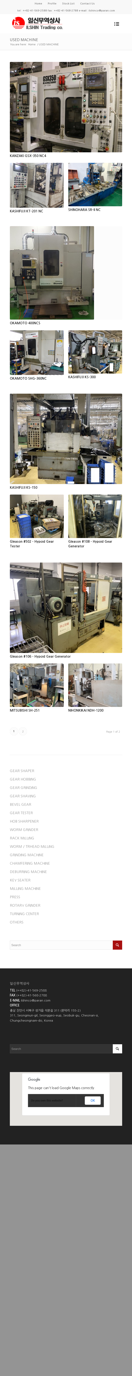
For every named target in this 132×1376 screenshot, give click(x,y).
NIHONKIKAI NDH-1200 (85, 710)
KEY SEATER (20, 880)
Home (38, 3)
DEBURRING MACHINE (28, 871)
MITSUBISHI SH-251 (25, 710)
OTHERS (16, 922)
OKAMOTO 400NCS (25, 323)
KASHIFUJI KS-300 (82, 377)
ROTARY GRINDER (25, 905)
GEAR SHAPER (22, 771)
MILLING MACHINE (25, 888)
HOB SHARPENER (24, 821)
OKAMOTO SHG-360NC (28, 378)
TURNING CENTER (24, 914)
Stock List (68, 3)
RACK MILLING (22, 838)
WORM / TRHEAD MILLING (32, 846)
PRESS (15, 897)
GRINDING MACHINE (27, 855)
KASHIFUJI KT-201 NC (26, 211)
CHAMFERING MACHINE (30, 863)
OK (93, 1100)
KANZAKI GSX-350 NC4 (28, 155)
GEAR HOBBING (23, 779)
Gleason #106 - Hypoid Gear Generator (40, 656)
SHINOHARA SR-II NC (84, 209)
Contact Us (87, 3)
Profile (52, 3)
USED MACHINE (24, 39)
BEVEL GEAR (20, 804)
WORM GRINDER (24, 829)
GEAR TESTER (21, 813)
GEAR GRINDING (23, 787)
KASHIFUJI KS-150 (23, 487)
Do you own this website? (47, 1100)
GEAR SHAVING (23, 796)
